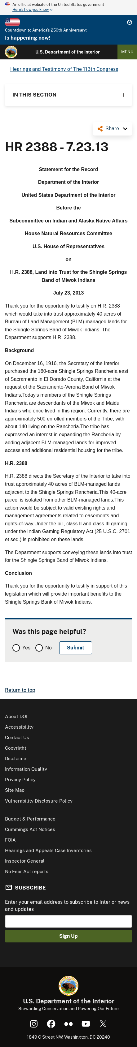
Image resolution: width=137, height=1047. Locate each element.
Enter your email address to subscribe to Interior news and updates (67, 905)
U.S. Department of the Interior (67, 52)
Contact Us (17, 737)
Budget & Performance (30, 818)
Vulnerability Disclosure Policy (39, 801)
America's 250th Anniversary (59, 30)
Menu (127, 52)
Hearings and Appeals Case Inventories (48, 850)
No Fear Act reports (26, 871)
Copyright (15, 748)
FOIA (10, 839)
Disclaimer (16, 758)
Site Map (14, 790)
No (48, 648)
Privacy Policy (20, 779)
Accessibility (19, 727)
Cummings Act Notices (30, 829)
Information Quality (26, 769)
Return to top (20, 690)
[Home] (11, 52)
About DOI (16, 716)
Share (112, 128)
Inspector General (25, 861)
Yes (26, 648)
